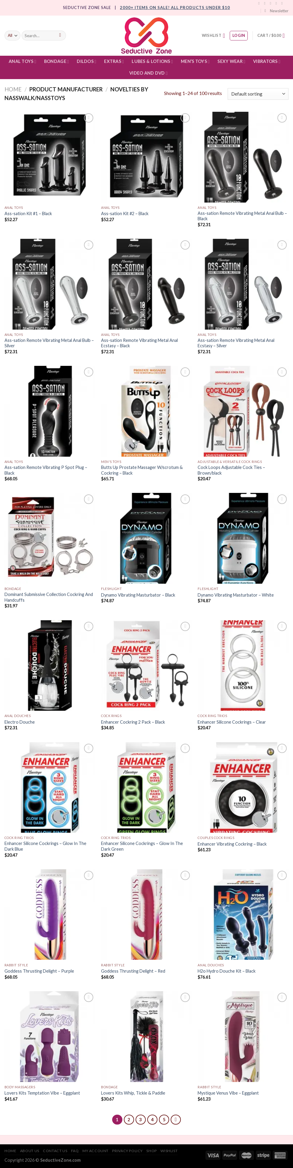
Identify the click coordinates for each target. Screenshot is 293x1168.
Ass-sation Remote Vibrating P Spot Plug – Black (45, 470)
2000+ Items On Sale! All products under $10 (175, 7)
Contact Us (55, 1151)
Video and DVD (148, 73)
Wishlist (169, 1151)
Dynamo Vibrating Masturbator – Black (138, 594)
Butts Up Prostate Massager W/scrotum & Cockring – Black (142, 470)
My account (95, 1151)
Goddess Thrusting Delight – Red (133, 971)
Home (13, 89)
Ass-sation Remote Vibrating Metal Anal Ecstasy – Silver (236, 343)
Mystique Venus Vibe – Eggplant (228, 1092)
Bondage (56, 61)
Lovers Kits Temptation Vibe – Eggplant (42, 1092)
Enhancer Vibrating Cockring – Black (232, 843)
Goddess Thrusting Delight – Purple (39, 971)
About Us (29, 1151)
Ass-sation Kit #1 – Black (28, 213)
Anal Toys (22, 61)
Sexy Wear (231, 61)
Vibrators (266, 61)
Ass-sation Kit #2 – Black (124, 213)
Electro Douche (19, 722)
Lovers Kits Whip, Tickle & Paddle (133, 1092)
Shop (151, 1151)
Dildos (86, 61)
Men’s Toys (195, 61)
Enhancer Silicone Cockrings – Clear (232, 722)
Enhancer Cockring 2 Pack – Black (133, 722)
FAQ (75, 1151)
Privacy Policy (127, 1151)
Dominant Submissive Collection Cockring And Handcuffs (48, 597)
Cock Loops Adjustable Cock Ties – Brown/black (231, 470)
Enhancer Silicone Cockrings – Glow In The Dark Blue (45, 846)
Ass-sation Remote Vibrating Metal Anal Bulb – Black (242, 216)
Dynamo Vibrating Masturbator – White (236, 594)
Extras (114, 61)
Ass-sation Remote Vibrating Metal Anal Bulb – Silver (49, 343)
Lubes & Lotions (152, 61)
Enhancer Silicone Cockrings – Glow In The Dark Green (142, 846)
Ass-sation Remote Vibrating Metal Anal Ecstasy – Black (139, 343)
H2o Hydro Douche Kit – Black (227, 971)
